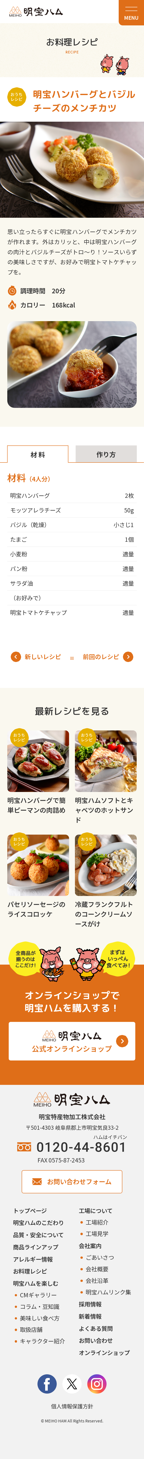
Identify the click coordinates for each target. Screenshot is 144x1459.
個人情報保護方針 (72, 1406)
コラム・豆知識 (39, 1306)
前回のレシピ (108, 657)
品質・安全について (38, 1234)
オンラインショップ (104, 1352)
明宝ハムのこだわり (38, 1222)
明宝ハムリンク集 (108, 1292)
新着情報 (90, 1316)
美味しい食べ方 (40, 1318)
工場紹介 (97, 1222)
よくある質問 (96, 1328)
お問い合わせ (96, 1340)
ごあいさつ (100, 1257)
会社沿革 (97, 1280)
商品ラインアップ (35, 1247)
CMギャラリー (38, 1295)
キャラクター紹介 (42, 1341)
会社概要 (97, 1269)
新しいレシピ (36, 657)
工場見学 (97, 1233)
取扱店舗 (31, 1329)
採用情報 (90, 1304)
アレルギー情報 (33, 1259)
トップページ (30, 1210)
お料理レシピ (30, 1271)
